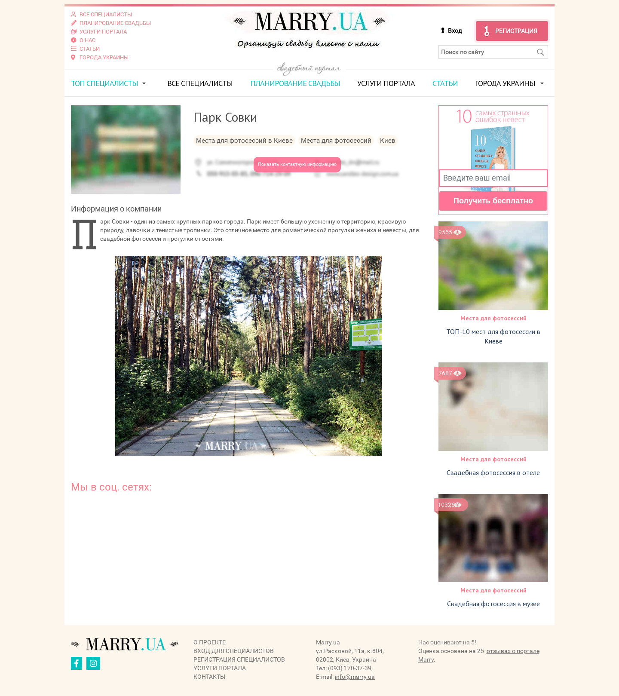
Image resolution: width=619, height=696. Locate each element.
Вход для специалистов (233, 650)
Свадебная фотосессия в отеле (493, 472)
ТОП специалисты (104, 83)
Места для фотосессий (493, 318)
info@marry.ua (355, 676)
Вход (455, 30)
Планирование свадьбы (295, 83)
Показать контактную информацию (297, 164)
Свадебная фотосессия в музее (493, 603)
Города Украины (505, 83)
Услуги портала (386, 83)
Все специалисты (200, 83)
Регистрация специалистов (239, 659)
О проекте (209, 642)
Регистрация (516, 31)
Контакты (209, 676)
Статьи (445, 83)
